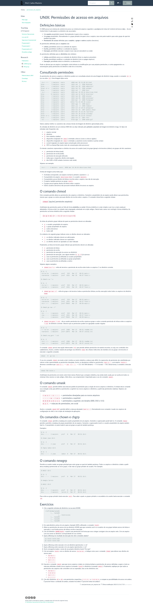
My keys (24, 81)
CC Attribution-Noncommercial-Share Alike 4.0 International (39, 602)
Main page (25, 19)
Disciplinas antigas (27, 52)
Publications (25, 60)
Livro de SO (25, 37)
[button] (119, 3)
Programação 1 (26, 43)
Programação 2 (26, 46)
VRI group (26, 66)
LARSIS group (27, 64)
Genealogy (25, 78)
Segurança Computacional (29, 40)
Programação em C (27, 49)
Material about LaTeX (27, 75)
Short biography (26, 22)
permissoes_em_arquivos (34, 10)
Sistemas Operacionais (28, 34)
